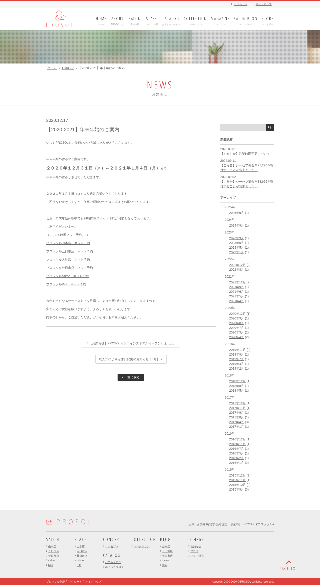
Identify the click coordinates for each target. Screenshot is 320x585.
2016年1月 (236, 462)
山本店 (52, 546)
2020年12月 (237, 313)
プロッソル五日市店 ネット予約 (69, 251)
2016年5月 (236, 453)
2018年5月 (236, 390)
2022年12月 (237, 265)
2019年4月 (236, 364)
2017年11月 (237, 408)
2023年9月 (236, 238)
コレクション (142, 546)
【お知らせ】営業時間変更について (245, 153)
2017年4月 (236, 422)
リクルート (240, 4)
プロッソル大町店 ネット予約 (68, 259)
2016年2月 (236, 458)
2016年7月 (236, 448)
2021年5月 (236, 296)
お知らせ (68, 68)
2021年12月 (237, 282)
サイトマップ (264, 4)
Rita (50, 565)
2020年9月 (236, 318)
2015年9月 (236, 489)
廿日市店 (53, 555)
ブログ (194, 551)
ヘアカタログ (113, 562)
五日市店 (53, 551)
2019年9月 (236, 354)
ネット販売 (197, 555)
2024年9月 (236, 225)
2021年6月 (236, 291)
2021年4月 (236, 301)
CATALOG (112, 555)
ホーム (52, 68)
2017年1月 (236, 426)
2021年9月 (236, 287)
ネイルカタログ (114, 567)
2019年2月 (236, 368)
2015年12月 (237, 475)
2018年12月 (237, 381)
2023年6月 (236, 243)
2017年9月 (236, 412)
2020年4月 (236, 337)
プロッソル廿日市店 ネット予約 (69, 268)
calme (51, 560)
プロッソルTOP (55, 581)
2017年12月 (237, 403)
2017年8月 (236, 417)
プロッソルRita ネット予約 (66, 284)
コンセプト (111, 546)
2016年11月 (237, 444)
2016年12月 (237, 439)
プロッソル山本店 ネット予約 (68, 243)
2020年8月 (236, 323)
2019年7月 (236, 359)
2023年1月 (236, 252)
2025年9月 (236, 213)
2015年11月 (237, 480)
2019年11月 (237, 350)
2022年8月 (236, 269)
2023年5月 (236, 247)
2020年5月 (236, 332)
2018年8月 (236, 386)
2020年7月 (236, 327)
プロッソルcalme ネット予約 (67, 276)
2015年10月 (237, 485)
